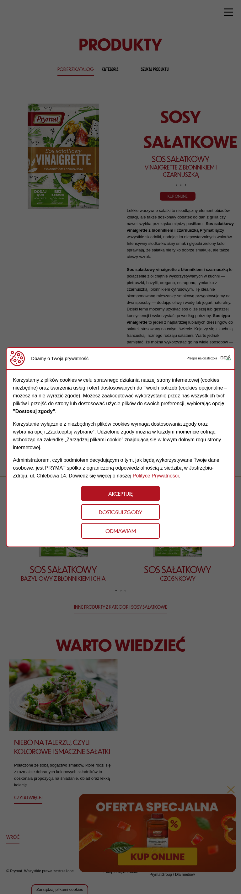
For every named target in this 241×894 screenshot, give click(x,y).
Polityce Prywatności (156, 475)
